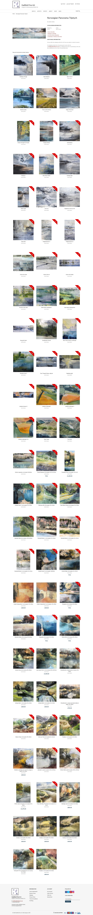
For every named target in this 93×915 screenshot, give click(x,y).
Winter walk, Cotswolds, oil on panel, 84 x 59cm (23, 804)
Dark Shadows (46, 76)
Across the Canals (69, 274)
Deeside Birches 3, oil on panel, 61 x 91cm (23, 571)
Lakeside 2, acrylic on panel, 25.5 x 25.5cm (46, 770)
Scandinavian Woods (46, 340)
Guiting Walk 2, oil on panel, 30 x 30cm (46, 703)
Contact (63, 3)
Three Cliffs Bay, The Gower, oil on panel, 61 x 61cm (46, 804)
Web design (24, 912)
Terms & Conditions (33, 899)
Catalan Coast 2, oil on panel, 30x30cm (46, 571)
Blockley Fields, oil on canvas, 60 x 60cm (23, 637)
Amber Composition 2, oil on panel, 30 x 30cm (46, 604)
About (50, 11)
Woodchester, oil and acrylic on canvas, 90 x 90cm (69, 670)
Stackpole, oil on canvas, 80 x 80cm (69, 604)
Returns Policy (32, 893)
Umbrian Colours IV (23, 406)
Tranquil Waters (46, 142)
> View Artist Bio (51, 32)
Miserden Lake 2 (23, 373)
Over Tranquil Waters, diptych (46, 373)
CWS (29, 912)
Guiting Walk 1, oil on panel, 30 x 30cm (23, 703)
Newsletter (49, 897)
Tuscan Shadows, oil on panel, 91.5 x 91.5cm (46, 472)
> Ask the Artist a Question (53, 35)
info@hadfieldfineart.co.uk (53, 46)
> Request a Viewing (51, 33)
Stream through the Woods (23, 142)
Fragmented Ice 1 (46, 241)
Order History (50, 893)
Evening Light (69, 175)
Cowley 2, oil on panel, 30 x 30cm (46, 837)
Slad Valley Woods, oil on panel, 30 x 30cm (69, 505)
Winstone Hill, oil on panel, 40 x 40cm (46, 505)
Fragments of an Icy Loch (69, 208)
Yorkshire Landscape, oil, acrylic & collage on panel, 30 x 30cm (23, 770)
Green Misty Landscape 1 (46, 307)
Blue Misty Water (46, 175)
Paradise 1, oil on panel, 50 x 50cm (69, 737)
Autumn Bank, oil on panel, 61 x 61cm (70, 571)
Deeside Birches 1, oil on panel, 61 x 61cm (46, 538)
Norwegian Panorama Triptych (22, 13)
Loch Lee (46, 208)
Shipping (31, 895)
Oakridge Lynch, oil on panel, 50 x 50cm (69, 804)
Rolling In (23, 175)
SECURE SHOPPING (59, 912)
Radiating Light (69, 373)
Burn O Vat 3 (69, 76)
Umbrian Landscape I (46, 406)
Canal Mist (23, 241)
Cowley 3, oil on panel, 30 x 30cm (70, 837)
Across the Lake (23, 274)
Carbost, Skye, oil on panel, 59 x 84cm (23, 737)
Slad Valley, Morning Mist (69, 307)
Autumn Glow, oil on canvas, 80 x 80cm (23, 670)
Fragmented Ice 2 (69, 241)
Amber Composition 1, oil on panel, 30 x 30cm (23, 604)
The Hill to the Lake (23, 307)
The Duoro (69, 439)
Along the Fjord (23, 340)
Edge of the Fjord (69, 109)
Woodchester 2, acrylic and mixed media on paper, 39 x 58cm (70, 703)
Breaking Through (23, 76)
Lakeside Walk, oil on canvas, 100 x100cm (23, 538)
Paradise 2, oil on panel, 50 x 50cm (46, 870)
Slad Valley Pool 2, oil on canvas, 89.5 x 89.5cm (46, 670)
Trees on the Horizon (46, 109)
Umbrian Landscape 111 (23, 439)
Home (14, 13)
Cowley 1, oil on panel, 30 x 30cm (23, 837)
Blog (60, 11)
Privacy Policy (32, 897)
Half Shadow (69, 142)
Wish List (49, 895)
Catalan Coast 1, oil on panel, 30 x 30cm (23, 505)
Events (45, 11)
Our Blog (31, 900)
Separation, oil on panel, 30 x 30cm (46, 637)
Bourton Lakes (23, 109)
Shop (55, 11)
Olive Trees (46, 439)
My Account (49, 891)
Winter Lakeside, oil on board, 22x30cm (23, 472)
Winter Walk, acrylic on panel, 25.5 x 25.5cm (69, 770)
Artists (39, 11)
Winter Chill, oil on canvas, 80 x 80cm (70, 637)
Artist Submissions (33, 891)
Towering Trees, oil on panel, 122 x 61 (69, 472)
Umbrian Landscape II (69, 406)
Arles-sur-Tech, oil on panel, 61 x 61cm (46, 737)
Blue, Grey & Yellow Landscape (69, 340)
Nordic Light (23, 208)
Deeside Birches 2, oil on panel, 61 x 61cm (70, 538)
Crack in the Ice (46, 274)
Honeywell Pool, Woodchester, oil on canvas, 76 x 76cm (23, 871)
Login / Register (71, 3)
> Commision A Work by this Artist (54, 36)
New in (33, 11)
